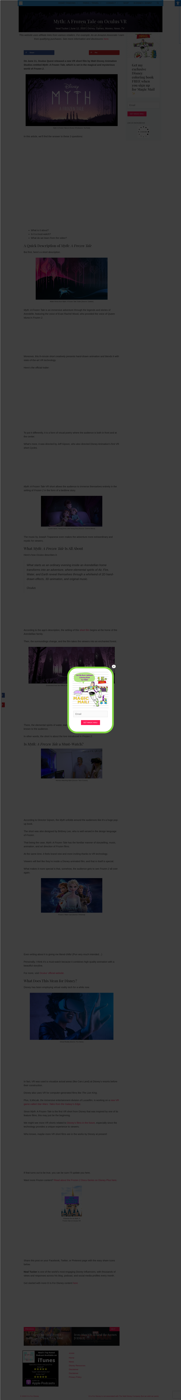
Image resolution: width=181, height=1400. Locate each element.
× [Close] (114, 666)
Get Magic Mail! (90, 722)
